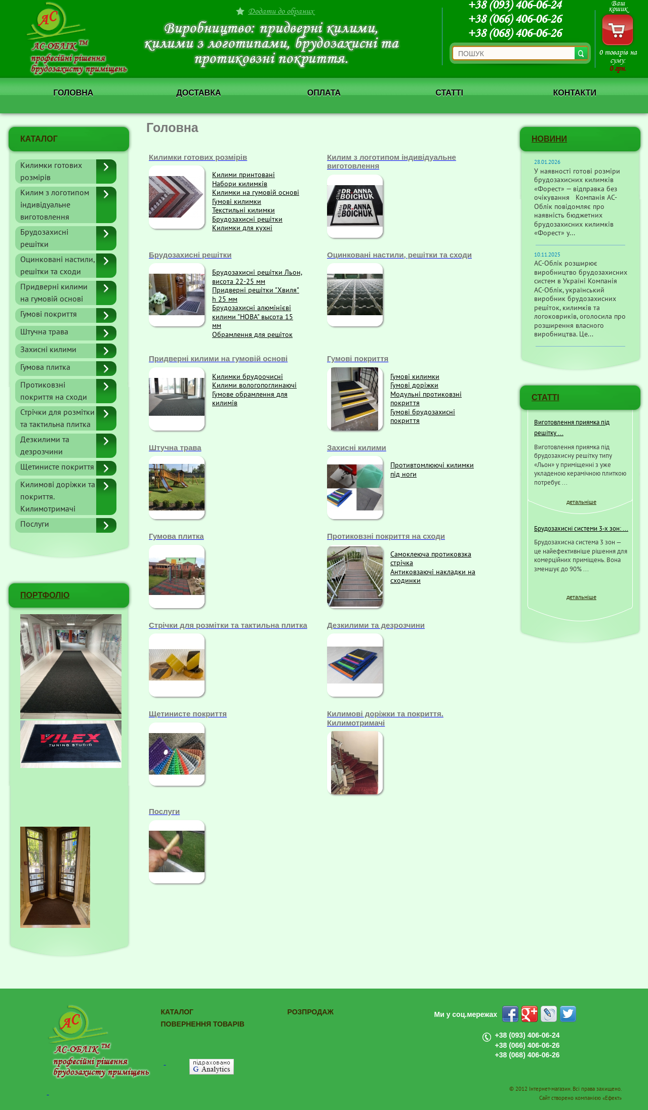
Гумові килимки (236, 201)
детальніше (581, 501)
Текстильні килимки (243, 210)
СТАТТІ (545, 397)
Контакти (574, 93)
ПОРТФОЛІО (44, 595)
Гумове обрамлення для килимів (250, 399)
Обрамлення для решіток (252, 334)
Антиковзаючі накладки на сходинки (432, 576)
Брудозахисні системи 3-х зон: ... (581, 529)
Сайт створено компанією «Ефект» (580, 1098)
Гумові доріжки (414, 385)
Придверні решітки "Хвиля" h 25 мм (255, 295)
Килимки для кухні (242, 228)
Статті (449, 93)
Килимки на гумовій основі (255, 192)
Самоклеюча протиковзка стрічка (430, 559)
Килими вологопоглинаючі (254, 385)
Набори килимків (239, 184)
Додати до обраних (281, 11)
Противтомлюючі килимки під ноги (432, 470)
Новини (549, 139)
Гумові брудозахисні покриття (422, 416)
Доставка (198, 93)
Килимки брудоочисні (247, 376)
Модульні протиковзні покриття (426, 399)
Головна (73, 93)
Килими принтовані (243, 174)
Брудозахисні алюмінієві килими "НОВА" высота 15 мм (252, 317)
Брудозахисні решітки (247, 219)
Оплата (324, 93)
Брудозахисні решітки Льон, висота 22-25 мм (257, 277)
